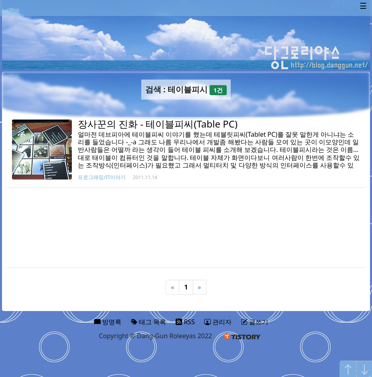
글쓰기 (254, 321)
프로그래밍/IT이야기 (102, 177)
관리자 (218, 321)
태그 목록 (148, 321)
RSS (185, 321)
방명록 (107, 321)
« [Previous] (172, 287)
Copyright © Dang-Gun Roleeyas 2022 (155, 335)
